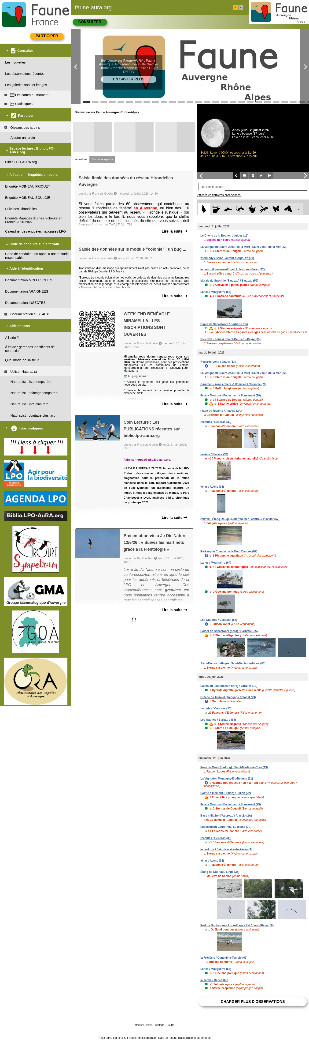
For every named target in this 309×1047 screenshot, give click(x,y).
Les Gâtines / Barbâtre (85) (218, 719)
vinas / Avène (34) (212, 486)
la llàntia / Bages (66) (214, 980)
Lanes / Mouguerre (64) (215, 292)
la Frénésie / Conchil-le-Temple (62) (223, 957)
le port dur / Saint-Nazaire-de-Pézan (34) (227, 849)
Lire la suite (174, 231)
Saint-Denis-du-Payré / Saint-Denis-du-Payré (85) (232, 663)
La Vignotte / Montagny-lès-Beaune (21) (226, 778)
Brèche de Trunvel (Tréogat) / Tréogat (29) (228, 697)
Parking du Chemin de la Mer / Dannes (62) (228, 551)
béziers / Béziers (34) (214, 454)
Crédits (170, 1025)
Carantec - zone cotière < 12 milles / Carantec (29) (233, 384)
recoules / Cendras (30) (215, 422)
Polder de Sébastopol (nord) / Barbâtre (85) (229, 631)
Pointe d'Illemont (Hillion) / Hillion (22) (225, 793)
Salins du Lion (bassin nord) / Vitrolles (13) (228, 686)
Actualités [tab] (81, 159)
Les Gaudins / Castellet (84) (218, 619)
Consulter (89, 22)
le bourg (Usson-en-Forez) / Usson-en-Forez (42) (232, 269)
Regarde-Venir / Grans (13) (218, 361)
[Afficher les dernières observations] (219, 195)
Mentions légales (143, 1025)
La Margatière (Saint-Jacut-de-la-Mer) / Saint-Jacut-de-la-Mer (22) (243, 247)
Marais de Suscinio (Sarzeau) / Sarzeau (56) (229, 280)
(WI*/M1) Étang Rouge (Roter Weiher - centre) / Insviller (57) (239, 519)
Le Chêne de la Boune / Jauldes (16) (224, 235)
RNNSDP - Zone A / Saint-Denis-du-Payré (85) (230, 339)
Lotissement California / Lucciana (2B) (225, 827)
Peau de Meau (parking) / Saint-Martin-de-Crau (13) (234, 767)
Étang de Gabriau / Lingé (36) (219, 872)
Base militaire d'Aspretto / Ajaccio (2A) (226, 815)
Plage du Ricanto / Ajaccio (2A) (221, 410)
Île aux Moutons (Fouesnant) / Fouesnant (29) (230, 395)
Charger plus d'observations (253, 1002)
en (241, 7)
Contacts (159, 1025)
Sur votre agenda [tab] (102, 159)
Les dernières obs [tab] (212, 186)
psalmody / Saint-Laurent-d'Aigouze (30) (227, 258)
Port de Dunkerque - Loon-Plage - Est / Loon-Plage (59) (237, 925)
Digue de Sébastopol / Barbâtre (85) (224, 324)
